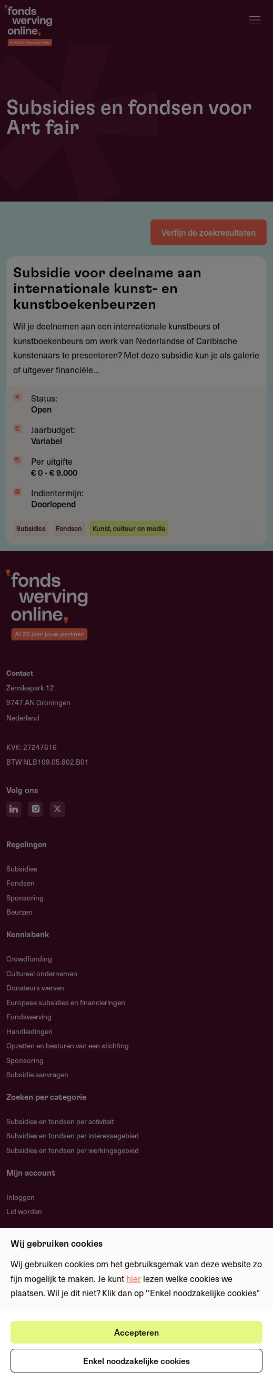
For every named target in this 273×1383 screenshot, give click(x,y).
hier (133, 1278)
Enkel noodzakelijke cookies (136, 1360)
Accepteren (136, 1332)
